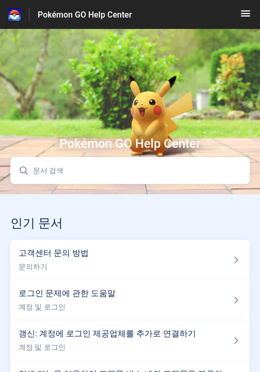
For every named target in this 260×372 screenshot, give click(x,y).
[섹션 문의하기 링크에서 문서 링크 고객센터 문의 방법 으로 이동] (130, 260)
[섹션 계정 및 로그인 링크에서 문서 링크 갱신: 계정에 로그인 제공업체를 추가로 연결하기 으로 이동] (130, 340)
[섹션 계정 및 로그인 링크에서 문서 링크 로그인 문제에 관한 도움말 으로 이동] (130, 300)
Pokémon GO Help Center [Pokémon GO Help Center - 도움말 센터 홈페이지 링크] (85, 15)
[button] (245, 17)
